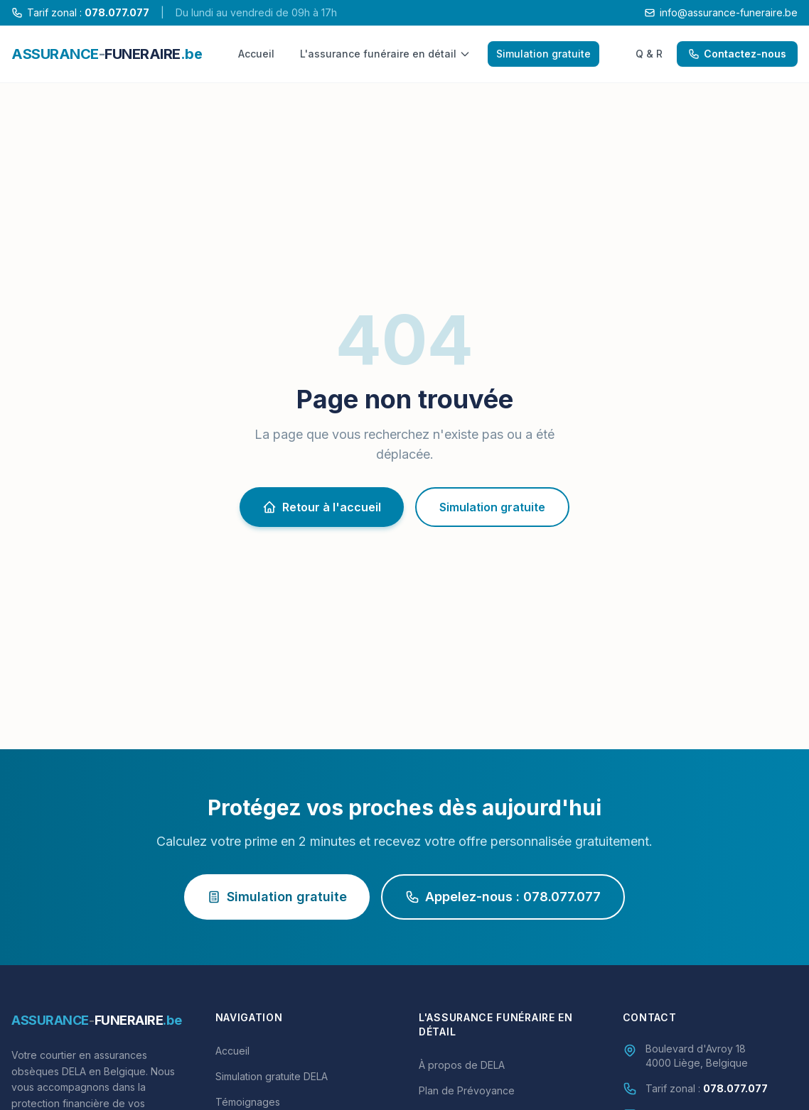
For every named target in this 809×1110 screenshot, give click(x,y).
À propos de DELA (462, 1065)
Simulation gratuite (543, 54)
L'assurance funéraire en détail (385, 54)
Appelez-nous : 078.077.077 (503, 896)
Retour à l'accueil (321, 507)
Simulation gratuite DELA (271, 1076)
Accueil (256, 54)
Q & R (649, 54)
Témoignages (247, 1102)
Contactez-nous (737, 54)
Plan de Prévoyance (467, 1090)
